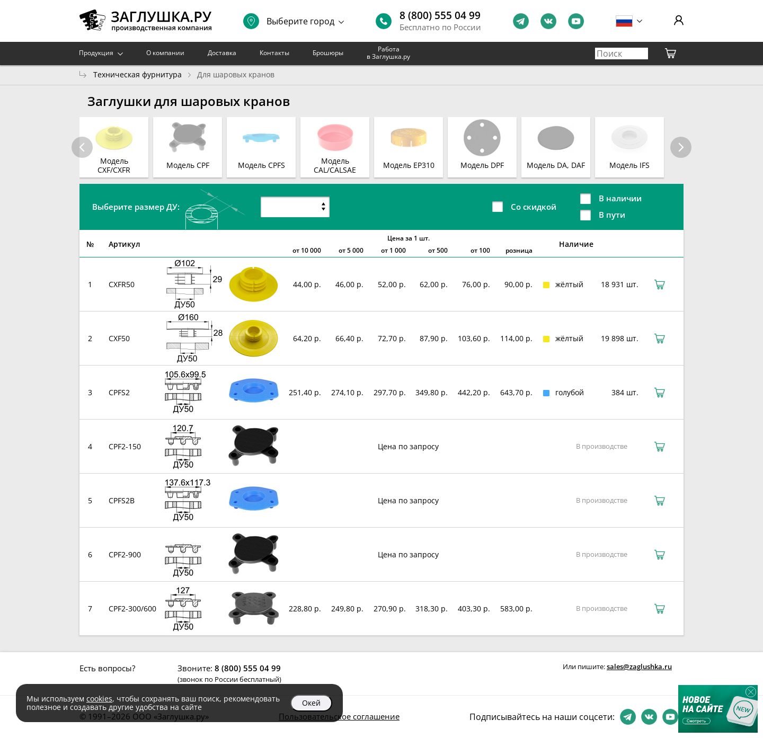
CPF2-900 (125, 554)
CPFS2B (122, 500)
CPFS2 (119, 392)
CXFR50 (122, 284)
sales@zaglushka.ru (639, 666)
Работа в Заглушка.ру (388, 53)
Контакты (274, 52)
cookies (99, 698)
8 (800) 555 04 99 (440, 15)
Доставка (222, 52)
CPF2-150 (125, 446)
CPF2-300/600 (132, 608)
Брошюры (328, 52)
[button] (680, 147)
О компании (165, 52)
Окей (311, 703)
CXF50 (119, 338)
